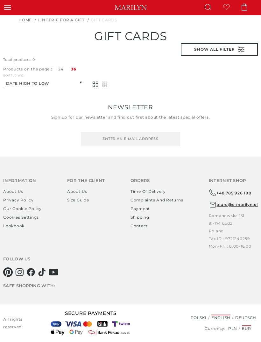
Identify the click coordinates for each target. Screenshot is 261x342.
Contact (139, 225)
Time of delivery (148, 191)
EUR (246, 328)
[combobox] (43, 82)
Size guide (78, 200)
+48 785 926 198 (230, 193)
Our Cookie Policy (22, 208)
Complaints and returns (156, 200)
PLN (232, 328)
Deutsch (245, 317)
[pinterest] (8, 272)
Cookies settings (21, 217)
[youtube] (54, 272)
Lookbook (14, 225)
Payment (140, 208)
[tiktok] (42, 272)
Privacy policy (18, 200)
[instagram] (20, 272)
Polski (199, 317)
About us (13, 191)
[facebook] (31, 272)
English (220, 317)
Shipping (139, 217)
